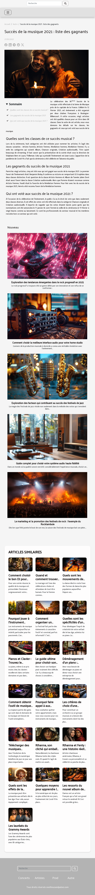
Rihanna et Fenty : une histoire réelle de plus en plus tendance (74, 750)
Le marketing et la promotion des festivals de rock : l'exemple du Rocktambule (47, 522)
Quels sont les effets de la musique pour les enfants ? (19, 791)
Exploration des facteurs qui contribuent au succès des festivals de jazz (48, 403)
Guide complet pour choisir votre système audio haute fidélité (47, 463)
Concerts (24, 877)
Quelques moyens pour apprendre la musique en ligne (47, 789)
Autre (15, 24)
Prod (55, 877)
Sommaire (15, 104)
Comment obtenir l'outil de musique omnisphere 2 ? (19, 705)
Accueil (7, 24)
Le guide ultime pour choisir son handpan (46, 662)
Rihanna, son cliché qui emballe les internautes (47, 748)
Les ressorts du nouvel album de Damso (73, 789)
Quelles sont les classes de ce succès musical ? (29, 110)
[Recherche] (44, 3)
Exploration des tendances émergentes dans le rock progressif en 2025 (47, 282)
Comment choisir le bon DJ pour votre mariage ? (19, 578)
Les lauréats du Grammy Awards (18, 827)
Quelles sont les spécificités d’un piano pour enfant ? (73, 624)
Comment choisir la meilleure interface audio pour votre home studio (47, 342)
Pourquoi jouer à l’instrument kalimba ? (18, 622)
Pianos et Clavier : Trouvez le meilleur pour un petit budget (19, 664)
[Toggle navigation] (7, 12)
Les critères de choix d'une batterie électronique (71, 707)
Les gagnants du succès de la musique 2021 (28, 115)
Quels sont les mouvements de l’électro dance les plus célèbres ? (74, 580)
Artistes (40, 877)
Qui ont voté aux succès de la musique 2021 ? (29, 121)
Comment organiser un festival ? (44, 622)
